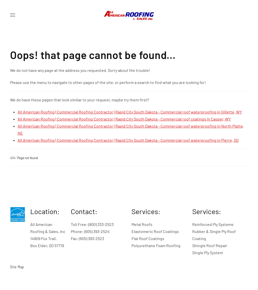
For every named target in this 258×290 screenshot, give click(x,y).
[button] (12, 15)
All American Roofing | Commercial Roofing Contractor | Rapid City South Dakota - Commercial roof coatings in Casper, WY (124, 119)
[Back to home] (129, 15)
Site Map (17, 266)
